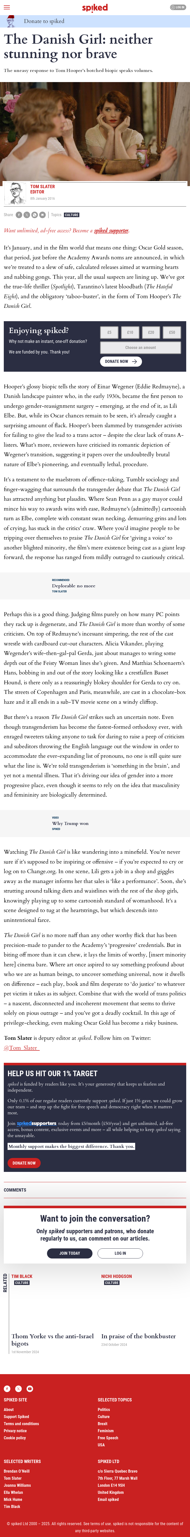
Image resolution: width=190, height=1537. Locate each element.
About (9, 1409)
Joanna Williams (17, 1485)
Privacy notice (15, 1430)
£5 (109, 332)
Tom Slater (12, 1478)
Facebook (7, 1388)
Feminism (106, 1430)
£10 (130, 332)
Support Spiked (16, 1416)
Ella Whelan (13, 1492)
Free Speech (108, 1437)
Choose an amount (140, 347)
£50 (172, 332)
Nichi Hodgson (116, 1276)
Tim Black (21, 1276)
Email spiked (108, 1499)
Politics (104, 1409)
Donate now (116, 361)
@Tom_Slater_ (22, 1048)
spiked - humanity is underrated (95, 8)
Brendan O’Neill (17, 1471)
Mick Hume (13, 1499)
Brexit (102, 1423)
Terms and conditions (21, 1423)
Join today (69, 1253)
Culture (71, 215)
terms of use (100, 1523)
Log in (177, 7)
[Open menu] (7, 7)
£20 (151, 332)
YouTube (30, 1388)
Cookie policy (15, 1437)
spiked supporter (111, 230)
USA (101, 1445)
